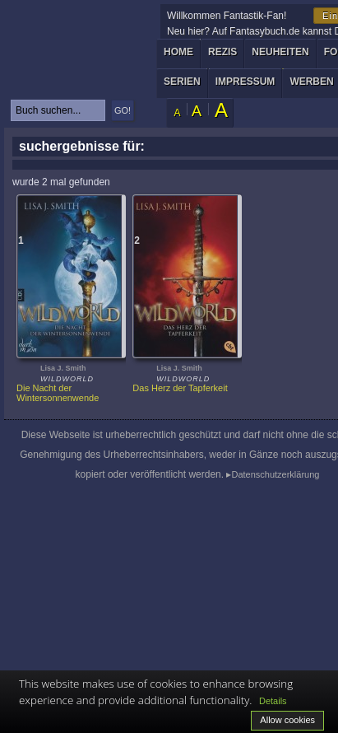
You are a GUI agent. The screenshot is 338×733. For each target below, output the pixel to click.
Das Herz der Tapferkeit (179, 388)
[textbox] (58, 110)
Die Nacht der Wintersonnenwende (57, 393)
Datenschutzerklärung (275, 474)
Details (273, 701)
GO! (122, 110)
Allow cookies (287, 720)
